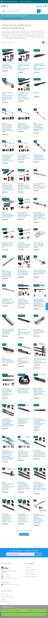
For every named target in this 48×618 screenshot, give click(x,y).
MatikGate (37, 93)
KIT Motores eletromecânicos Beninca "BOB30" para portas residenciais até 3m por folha (7, 392)
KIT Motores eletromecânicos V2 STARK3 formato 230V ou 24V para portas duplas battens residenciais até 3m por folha (8, 455)
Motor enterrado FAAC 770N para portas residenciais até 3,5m (39, 245)
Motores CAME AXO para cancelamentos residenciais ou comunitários (8, 332)
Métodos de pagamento (31, 576)
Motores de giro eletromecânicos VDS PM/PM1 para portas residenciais (39, 157)
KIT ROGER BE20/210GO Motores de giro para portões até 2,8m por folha (24, 245)
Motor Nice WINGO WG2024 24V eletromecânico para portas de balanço (8, 301)
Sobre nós (27, 567)
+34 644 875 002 (27, 1)
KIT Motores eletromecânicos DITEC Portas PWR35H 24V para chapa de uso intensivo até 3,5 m (7, 517)
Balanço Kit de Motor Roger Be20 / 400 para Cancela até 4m (8, 245)
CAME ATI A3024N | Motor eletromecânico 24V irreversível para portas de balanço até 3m (8, 96)
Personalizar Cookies (7, 607)
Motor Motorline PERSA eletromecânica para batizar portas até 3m (24, 332)
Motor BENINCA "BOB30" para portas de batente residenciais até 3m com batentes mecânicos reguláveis (39, 423)
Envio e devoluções (29, 571)
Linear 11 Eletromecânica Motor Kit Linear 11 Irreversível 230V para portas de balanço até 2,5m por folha (8, 127)
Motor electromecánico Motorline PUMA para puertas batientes (8, 215)
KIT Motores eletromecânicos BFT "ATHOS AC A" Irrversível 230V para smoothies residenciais (40, 361)
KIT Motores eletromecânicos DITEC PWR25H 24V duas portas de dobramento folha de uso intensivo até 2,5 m (40, 487)
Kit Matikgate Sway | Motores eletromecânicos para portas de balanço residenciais (24, 96)
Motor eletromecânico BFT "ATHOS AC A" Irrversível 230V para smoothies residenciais (8, 486)
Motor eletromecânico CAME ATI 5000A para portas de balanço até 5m (7, 273)
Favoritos (3, 599)
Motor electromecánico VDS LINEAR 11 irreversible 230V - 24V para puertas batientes (39, 126)
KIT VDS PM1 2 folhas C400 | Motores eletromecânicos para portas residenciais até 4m (8, 158)
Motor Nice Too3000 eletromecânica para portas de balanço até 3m (40, 272)
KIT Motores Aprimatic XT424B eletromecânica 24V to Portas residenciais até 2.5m (24, 186)
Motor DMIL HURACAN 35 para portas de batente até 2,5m (39, 332)
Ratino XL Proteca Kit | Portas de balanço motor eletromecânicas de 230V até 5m (24, 67)
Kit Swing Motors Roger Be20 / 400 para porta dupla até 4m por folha (24, 215)
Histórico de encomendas (7, 597)
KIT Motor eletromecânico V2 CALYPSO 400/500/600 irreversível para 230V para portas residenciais (39, 518)
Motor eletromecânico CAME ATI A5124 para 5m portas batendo (8, 360)
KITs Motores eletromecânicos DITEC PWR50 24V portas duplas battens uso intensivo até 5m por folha (8, 422)
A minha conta (4, 594)
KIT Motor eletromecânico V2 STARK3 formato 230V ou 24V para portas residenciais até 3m (23, 454)
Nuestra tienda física (6, 601)
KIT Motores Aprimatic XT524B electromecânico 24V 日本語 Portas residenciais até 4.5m (8, 186)
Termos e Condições (30, 569)
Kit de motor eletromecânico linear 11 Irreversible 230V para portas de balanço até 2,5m (24, 126)
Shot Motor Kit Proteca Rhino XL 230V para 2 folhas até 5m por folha (7, 66)
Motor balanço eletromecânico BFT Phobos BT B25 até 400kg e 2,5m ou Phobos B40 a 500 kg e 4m (40, 216)
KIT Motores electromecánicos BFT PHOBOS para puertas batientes (23, 272)
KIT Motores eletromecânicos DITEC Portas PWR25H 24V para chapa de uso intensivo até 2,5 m (23, 517)
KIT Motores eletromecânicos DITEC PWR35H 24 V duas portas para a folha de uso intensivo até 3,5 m (24, 486)
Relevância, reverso (8, 42)
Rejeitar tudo (24, 610)
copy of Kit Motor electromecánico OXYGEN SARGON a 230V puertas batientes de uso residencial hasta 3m (39, 302)
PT (40, 6)
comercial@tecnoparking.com (10, 1)
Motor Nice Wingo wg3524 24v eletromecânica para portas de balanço (40, 186)
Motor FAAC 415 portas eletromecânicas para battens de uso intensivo (24, 361)
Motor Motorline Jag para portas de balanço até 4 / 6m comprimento (24, 421)
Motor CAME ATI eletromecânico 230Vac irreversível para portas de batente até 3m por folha (39, 392)
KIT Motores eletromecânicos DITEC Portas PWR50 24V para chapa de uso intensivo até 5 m (40, 453)
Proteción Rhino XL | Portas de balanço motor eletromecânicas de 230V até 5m (39, 67)
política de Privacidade (30, 574)
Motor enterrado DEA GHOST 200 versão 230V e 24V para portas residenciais (24, 391)
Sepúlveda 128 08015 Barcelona (10, 584)
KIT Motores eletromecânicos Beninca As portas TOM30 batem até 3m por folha (23, 302)
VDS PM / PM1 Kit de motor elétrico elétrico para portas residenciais (24, 157)
